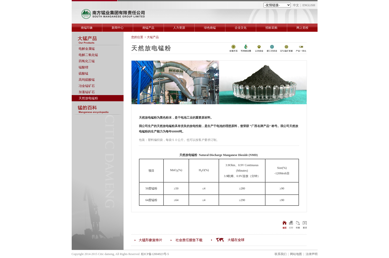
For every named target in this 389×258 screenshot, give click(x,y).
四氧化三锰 (87, 61)
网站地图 (296, 254)
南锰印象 (87, 27)
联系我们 (281, 254)
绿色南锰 (210, 27)
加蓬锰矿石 (87, 92)
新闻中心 (118, 27)
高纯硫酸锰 (87, 79)
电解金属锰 (87, 49)
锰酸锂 (83, 67)
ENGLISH (308, 5)
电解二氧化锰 (88, 55)
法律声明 (312, 254)
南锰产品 (148, 27)
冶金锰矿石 (87, 86)
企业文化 (241, 27)
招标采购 (271, 27)
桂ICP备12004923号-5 (155, 254)
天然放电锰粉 (88, 98)
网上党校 (302, 27)
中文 (296, 5)
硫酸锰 (83, 73)
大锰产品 (153, 37)
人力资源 (179, 27)
